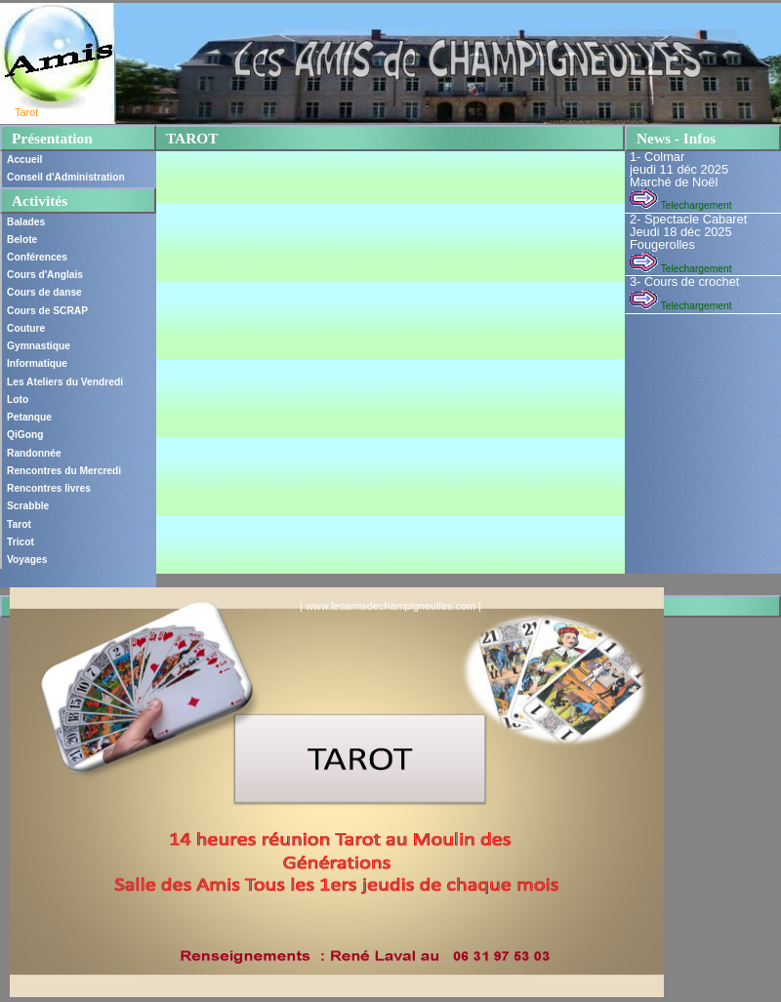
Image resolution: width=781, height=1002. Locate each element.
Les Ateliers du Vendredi (65, 382)
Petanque (29, 417)
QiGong (25, 434)
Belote (22, 239)
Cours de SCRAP (47, 310)
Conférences (37, 257)
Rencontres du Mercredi (64, 470)
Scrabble (28, 506)
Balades (26, 222)
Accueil (24, 159)
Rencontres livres (49, 488)
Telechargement (680, 205)
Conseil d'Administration (66, 177)
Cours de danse (44, 292)
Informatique (37, 363)
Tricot (20, 542)
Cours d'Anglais (45, 274)
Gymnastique (38, 346)
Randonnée (34, 453)
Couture (26, 328)
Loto (17, 399)
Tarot (19, 524)
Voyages (27, 559)
